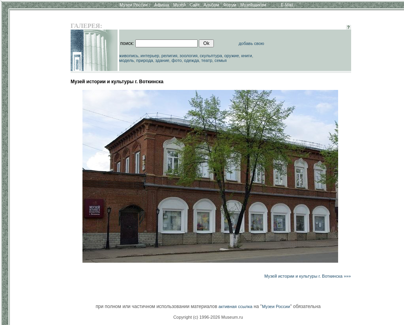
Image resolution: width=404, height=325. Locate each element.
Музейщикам (253, 4)
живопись (128, 55)
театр (206, 60)
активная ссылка (235, 306)
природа (144, 60)
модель (126, 60)
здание (162, 60)
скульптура (211, 55)
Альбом (211, 4)
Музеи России (135, 4)
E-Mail (287, 4)
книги (246, 55)
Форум (229, 4)
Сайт (195, 4)
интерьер (149, 55)
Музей (179, 4)
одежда (191, 60)
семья (221, 60)
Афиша (161, 4)
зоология (189, 55)
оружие (231, 55)
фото (177, 60)
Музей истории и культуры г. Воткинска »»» (307, 276)
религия (169, 55)
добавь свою (251, 43)
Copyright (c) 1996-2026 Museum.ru (208, 317)
